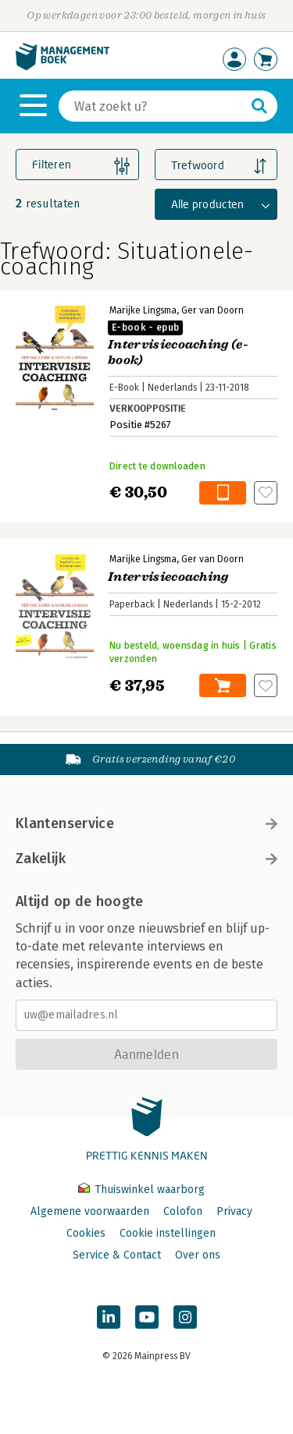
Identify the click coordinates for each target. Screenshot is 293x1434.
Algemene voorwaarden (89, 1211)
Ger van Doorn (212, 310)
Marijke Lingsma (143, 310)
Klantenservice (146, 823)
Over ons (197, 1255)
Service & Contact (117, 1255)
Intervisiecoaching (168, 577)
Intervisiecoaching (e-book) (178, 344)
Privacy (234, 1211)
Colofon (182, 1211)
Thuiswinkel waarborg (141, 1189)
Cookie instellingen (168, 1233)
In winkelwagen (222, 493)
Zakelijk (146, 858)
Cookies (85, 1233)
